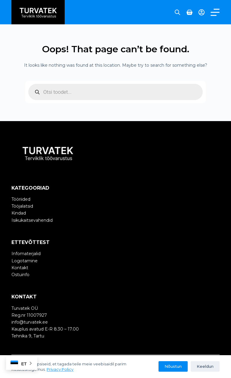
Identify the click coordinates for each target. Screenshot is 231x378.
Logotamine (24, 261)
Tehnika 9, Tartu (27, 336)
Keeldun (205, 366)
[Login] (202, 12)
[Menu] (215, 12)
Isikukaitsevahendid (32, 220)
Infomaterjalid (26, 253)
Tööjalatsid (22, 206)
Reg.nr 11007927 (29, 315)
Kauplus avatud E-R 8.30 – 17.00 (45, 329)
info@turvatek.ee (29, 322)
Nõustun (173, 366)
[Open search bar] (177, 12)
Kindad (18, 213)
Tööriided (20, 199)
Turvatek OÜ (24, 308)
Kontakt (19, 267)
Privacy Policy (60, 369)
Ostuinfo (20, 274)
